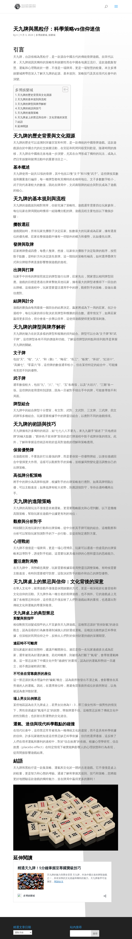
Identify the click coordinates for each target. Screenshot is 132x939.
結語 (20, 122)
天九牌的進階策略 (28, 113)
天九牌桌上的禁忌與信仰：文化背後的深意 (42, 117)
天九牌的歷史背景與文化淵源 (35, 95)
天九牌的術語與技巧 (29, 108)
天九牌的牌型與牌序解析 (32, 104)
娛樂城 (51, 34)
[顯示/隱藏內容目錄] (63, 89)
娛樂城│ (43, 934)
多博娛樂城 (41, 34)
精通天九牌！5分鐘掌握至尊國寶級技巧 (43, 868)
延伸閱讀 (23, 126)
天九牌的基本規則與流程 (32, 99)
